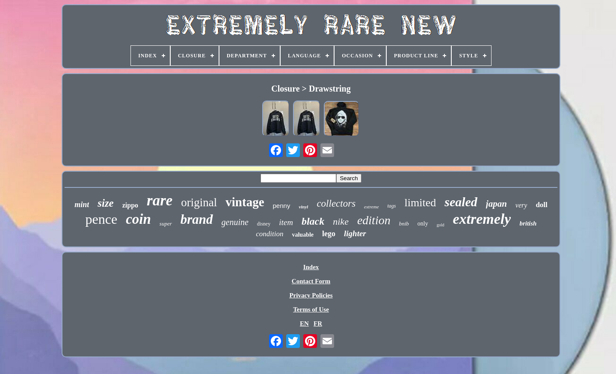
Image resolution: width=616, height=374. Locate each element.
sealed (460, 202)
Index (311, 267)
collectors (336, 203)
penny (281, 205)
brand (197, 219)
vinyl (303, 206)
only (423, 223)
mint (81, 204)
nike (341, 221)
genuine (235, 222)
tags (392, 206)
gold (440, 225)
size (106, 203)
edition (374, 220)
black (313, 221)
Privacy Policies (310, 295)
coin (138, 219)
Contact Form (311, 281)
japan (496, 204)
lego (328, 233)
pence (102, 219)
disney (263, 224)
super (166, 223)
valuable (303, 235)
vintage (244, 202)
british (527, 223)
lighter (355, 233)
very (521, 205)
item (286, 222)
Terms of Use (311, 309)
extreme (371, 206)
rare (159, 200)
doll (541, 205)
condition (269, 234)
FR (318, 323)
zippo (130, 205)
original (199, 202)
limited (420, 202)
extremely (482, 219)
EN (304, 323)
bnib (404, 223)
